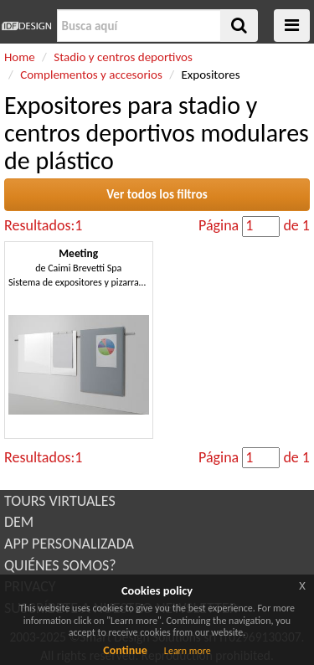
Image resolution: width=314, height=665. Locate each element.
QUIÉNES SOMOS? (60, 565)
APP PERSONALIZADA (69, 543)
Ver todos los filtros (157, 194)
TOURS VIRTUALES (60, 501)
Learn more (187, 651)
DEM (18, 522)
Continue (125, 650)
